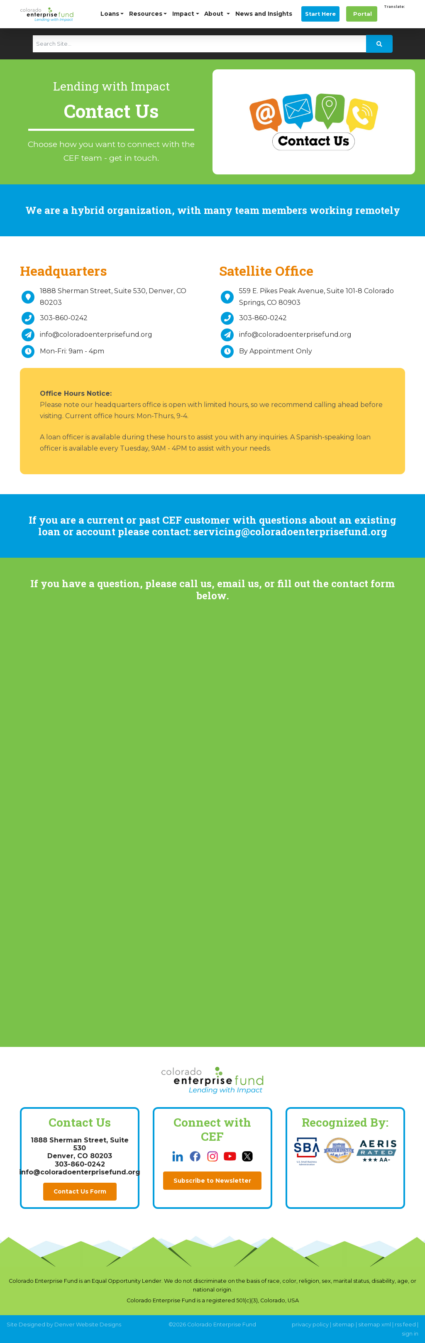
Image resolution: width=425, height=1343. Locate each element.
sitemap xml (374, 1324)
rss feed (405, 1324)
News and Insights (263, 13)
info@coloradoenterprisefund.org (96, 334)
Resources (145, 13)
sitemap (343, 1324)
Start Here (320, 14)
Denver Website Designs (87, 1324)
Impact (183, 13)
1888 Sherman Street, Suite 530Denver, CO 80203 (80, 1148)
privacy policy (310, 1324)
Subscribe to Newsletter (212, 1180)
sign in (410, 1334)
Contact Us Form (80, 1191)
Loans (109, 13)
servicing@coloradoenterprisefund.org (290, 531)
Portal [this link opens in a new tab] (362, 14)
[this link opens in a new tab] (178, 1156)
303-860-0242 (64, 318)
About (214, 13)
